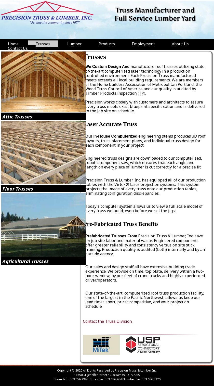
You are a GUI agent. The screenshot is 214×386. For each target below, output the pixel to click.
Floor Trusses (17, 188)
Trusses (43, 44)
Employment (143, 44)
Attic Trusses (17, 116)
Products (107, 44)
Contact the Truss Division (108, 321)
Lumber (74, 44)
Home (13, 44)
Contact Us (18, 48)
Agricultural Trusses (25, 261)
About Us (180, 44)
